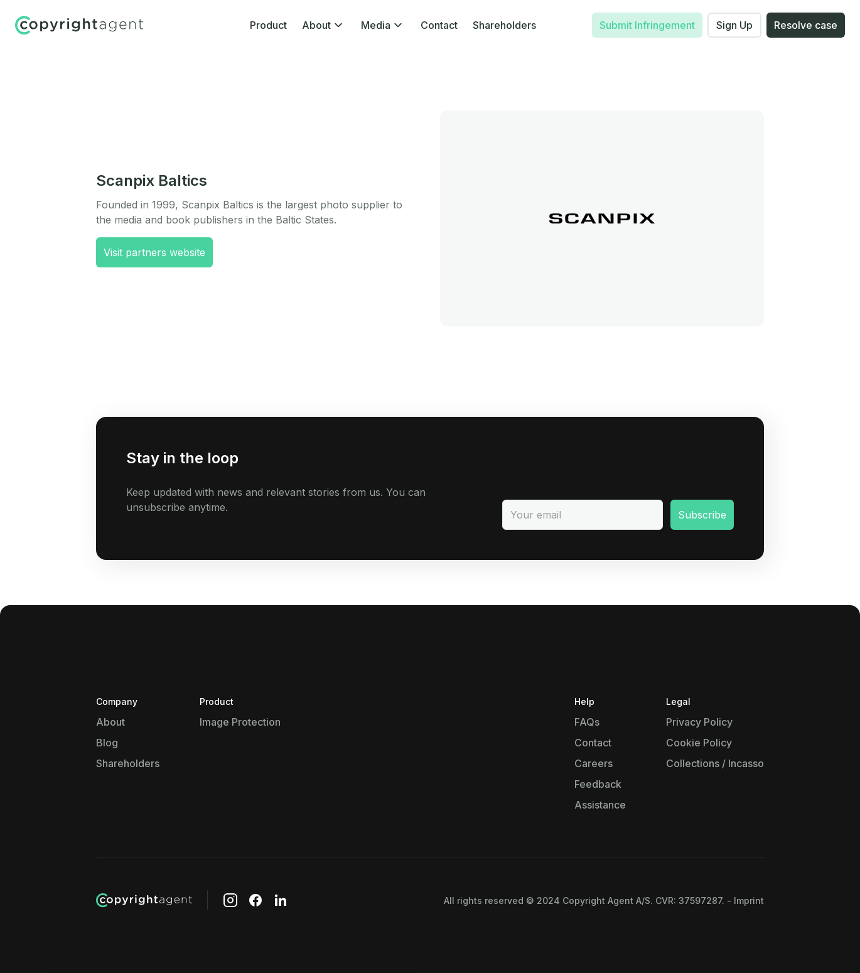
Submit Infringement (647, 25)
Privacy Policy (699, 722)
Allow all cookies (366, 913)
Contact (439, 25)
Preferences (91, 692)
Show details (206, 667)
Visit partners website (154, 252)
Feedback (597, 784)
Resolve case (805, 25)
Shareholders (504, 25)
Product (268, 25)
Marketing (85, 819)
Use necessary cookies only (227, 913)
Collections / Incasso (715, 763)
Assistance (600, 804)
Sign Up (734, 25)
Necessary (87, 622)
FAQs (586, 722)
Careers (593, 763)
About (316, 25)
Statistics (84, 761)
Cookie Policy (699, 742)
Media (375, 25)
